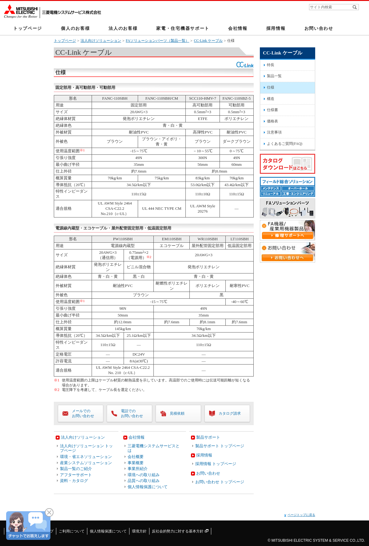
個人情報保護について (148, 486)
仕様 (270, 87)
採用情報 (276, 28)
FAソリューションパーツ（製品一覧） (157, 40)
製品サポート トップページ (219, 446)
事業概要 (136, 462)
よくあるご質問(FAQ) (284, 143)
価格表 (272, 121)
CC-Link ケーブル (208, 40)
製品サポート (208, 437)
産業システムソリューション (86, 462)
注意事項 (274, 132)
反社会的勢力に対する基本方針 (180, 531)
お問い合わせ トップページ (219, 482)
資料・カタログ (74, 480)
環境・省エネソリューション (86, 456)
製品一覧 (274, 76)
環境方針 (139, 531)
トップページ (27, 28)
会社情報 (238, 28)
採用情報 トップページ (215, 463)
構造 (270, 99)
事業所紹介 (138, 468)
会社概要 (136, 456)
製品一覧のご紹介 (76, 468)
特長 (270, 65)
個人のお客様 (75, 28)
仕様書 (272, 110)
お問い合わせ (318, 28)
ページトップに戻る (301, 514)
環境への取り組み (144, 474)
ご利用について (72, 531)
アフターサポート (76, 474)
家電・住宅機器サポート (182, 28)
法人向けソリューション (101, 40)
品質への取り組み (144, 480)
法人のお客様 (123, 28)
